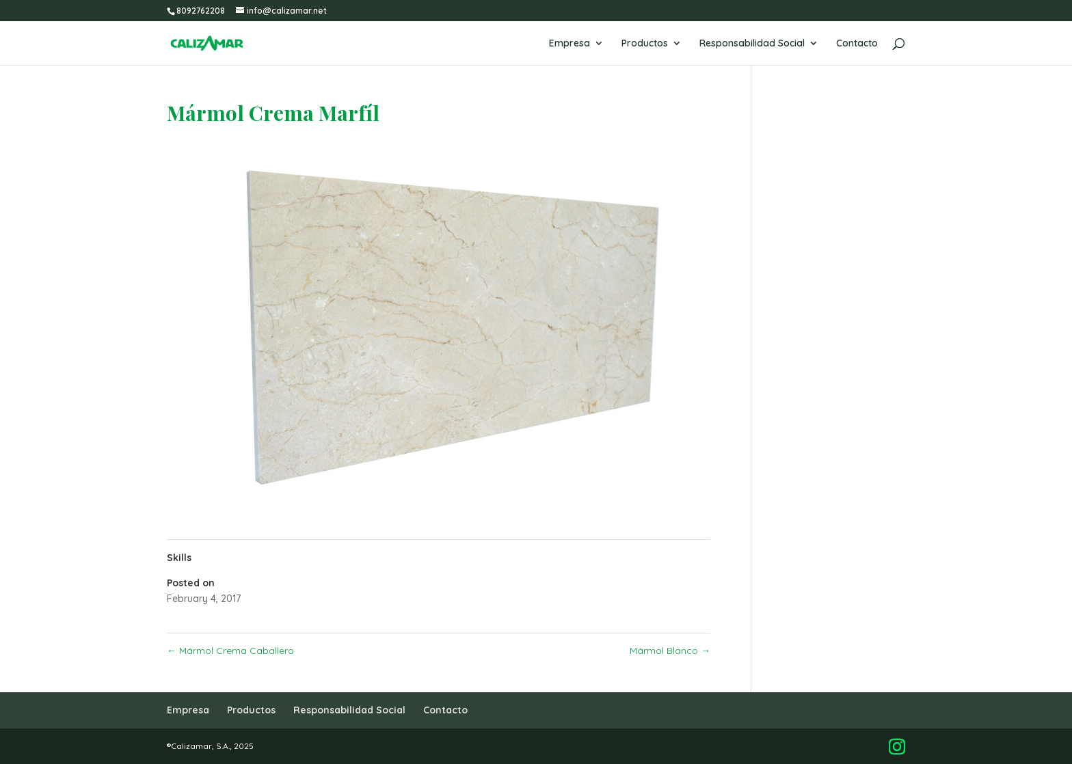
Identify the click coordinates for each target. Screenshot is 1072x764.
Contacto (857, 43)
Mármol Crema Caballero (230, 650)
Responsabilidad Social (752, 43)
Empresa (569, 43)
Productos (644, 43)
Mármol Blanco (670, 650)
